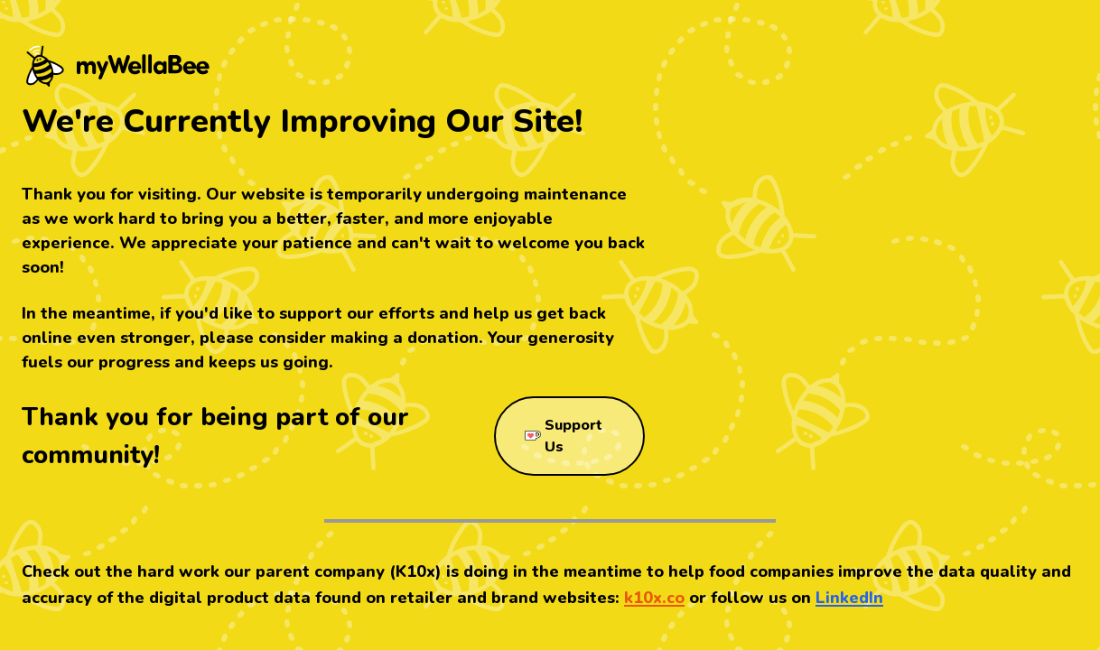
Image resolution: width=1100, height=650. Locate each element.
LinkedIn (849, 597)
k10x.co (654, 597)
